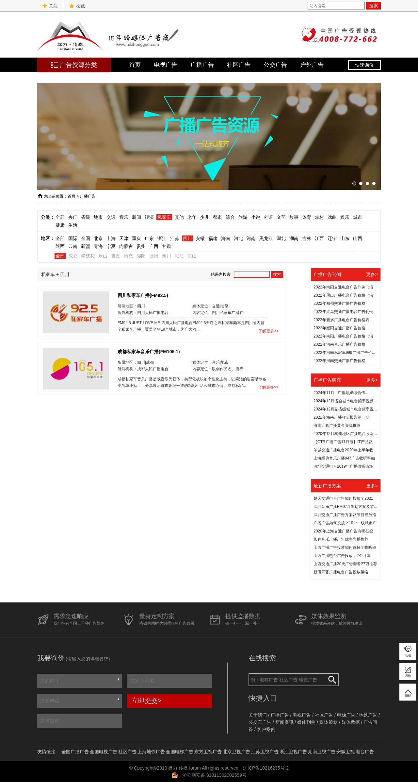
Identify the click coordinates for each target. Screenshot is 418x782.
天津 (123, 238)
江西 (319, 238)
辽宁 (332, 238)
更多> (372, 274)
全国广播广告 (75, 751)
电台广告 (365, 751)
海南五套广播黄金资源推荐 (337, 425)
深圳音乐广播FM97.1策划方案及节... (345, 506)
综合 (230, 217)
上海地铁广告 (151, 751)
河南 (251, 238)
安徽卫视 (345, 751)
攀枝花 (88, 255)
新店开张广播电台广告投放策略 (341, 572)
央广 (72, 217)
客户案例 (266, 729)
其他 (179, 217)
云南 (72, 246)
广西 (153, 246)
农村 (319, 217)
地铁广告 (368, 715)
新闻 (136, 217)
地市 (98, 217)
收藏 (77, 6)
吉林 (306, 238)
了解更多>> (268, 331)
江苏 (174, 238)
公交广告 (275, 64)
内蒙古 (126, 246)
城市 (357, 217)
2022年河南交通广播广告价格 (339, 360)
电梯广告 (346, 715)
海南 (225, 238)
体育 (306, 217)
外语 (268, 217)
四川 (187, 238)
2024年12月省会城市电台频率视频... (345, 401)
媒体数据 (351, 722)
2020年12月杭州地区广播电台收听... (345, 433)
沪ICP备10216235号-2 (266, 768)
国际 (72, 238)
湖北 (281, 238)
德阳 (153, 255)
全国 (85, 238)
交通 (111, 217)
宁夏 (111, 246)
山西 (357, 238)
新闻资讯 (284, 722)
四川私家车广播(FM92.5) (143, 295)
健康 (60, 225)
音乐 (123, 217)
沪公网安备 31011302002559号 (214, 775)
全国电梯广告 (179, 751)
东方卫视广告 (208, 751)
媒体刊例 (306, 722)
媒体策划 (328, 722)
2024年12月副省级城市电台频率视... (345, 409)
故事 (293, 217)
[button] (354, 183)
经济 (149, 217)
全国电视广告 (103, 751)
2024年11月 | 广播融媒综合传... (341, 393)
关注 (50, 6)
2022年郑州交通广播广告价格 (339, 303)
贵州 (141, 246)
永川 (166, 255)
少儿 (204, 217)
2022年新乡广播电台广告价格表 (341, 320)
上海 (111, 238)
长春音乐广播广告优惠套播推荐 (341, 539)
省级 (85, 217)
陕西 (60, 246)
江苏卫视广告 (265, 751)
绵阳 (141, 255)
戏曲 (332, 217)
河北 (238, 238)
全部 (60, 217)
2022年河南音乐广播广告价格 (339, 344)
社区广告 (238, 64)
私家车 (164, 217)
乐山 (102, 255)
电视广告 (165, 64)
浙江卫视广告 (293, 751)
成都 (72, 255)
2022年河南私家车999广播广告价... (344, 352)
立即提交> (147, 700)
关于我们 (258, 715)
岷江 (179, 255)
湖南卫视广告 (321, 751)
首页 (135, 64)
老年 (192, 217)
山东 (344, 238)
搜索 (373, 5)
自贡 (115, 255)
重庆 (136, 238)
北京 (98, 238)
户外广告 (312, 64)
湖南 (293, 238)
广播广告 (202, 64)
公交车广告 (260, 722)
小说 (255, 217)
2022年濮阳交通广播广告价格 (339, 328)
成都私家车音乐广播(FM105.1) (149, 351)
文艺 (281, 217)
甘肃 (166, 246)
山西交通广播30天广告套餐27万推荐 (345, 564)
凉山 (192, 255)
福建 (212, 238)
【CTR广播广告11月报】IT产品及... (345, 442)
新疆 (85, 246)
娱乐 (344, 217)
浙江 (162, 238)
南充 (128, 255)
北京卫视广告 (236, 751)
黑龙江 (266, 238)
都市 (217, 217)
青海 (98, 246)
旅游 (243, 217)
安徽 (200, 238)
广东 (149, 238)
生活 (72, 225)
